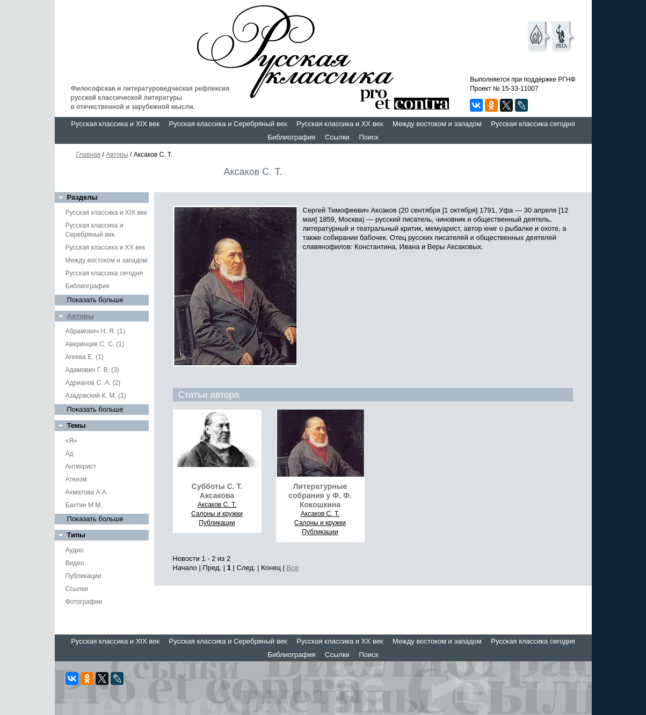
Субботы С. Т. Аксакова (217, 491)
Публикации (83, 576)
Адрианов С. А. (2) (93, 382)
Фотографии (84, 601)
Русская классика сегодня (533, 124)
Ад (70, 453)
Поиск (368, 137)
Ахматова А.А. (87, 492)
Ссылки (337, 137)
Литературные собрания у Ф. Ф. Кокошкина (320, 495)
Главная (88, 154)
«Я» (71, 440)
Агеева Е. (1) (85, 357)
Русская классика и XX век (339, 124)
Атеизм (76, 479)
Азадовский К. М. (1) (96, 395)
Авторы (117, 154)
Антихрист (81, 466)
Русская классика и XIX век (115, 124)
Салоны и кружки (217, 513)
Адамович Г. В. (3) (92, 370)
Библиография (292, 137)
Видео (75, 563)
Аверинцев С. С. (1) (95, 344)
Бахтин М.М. (84, 505)
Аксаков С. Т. (217, 504)
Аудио (75, 550)
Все (293, 568)
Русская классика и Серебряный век (228, 124)
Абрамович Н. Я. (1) (95, 331)
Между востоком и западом (437, 124)
